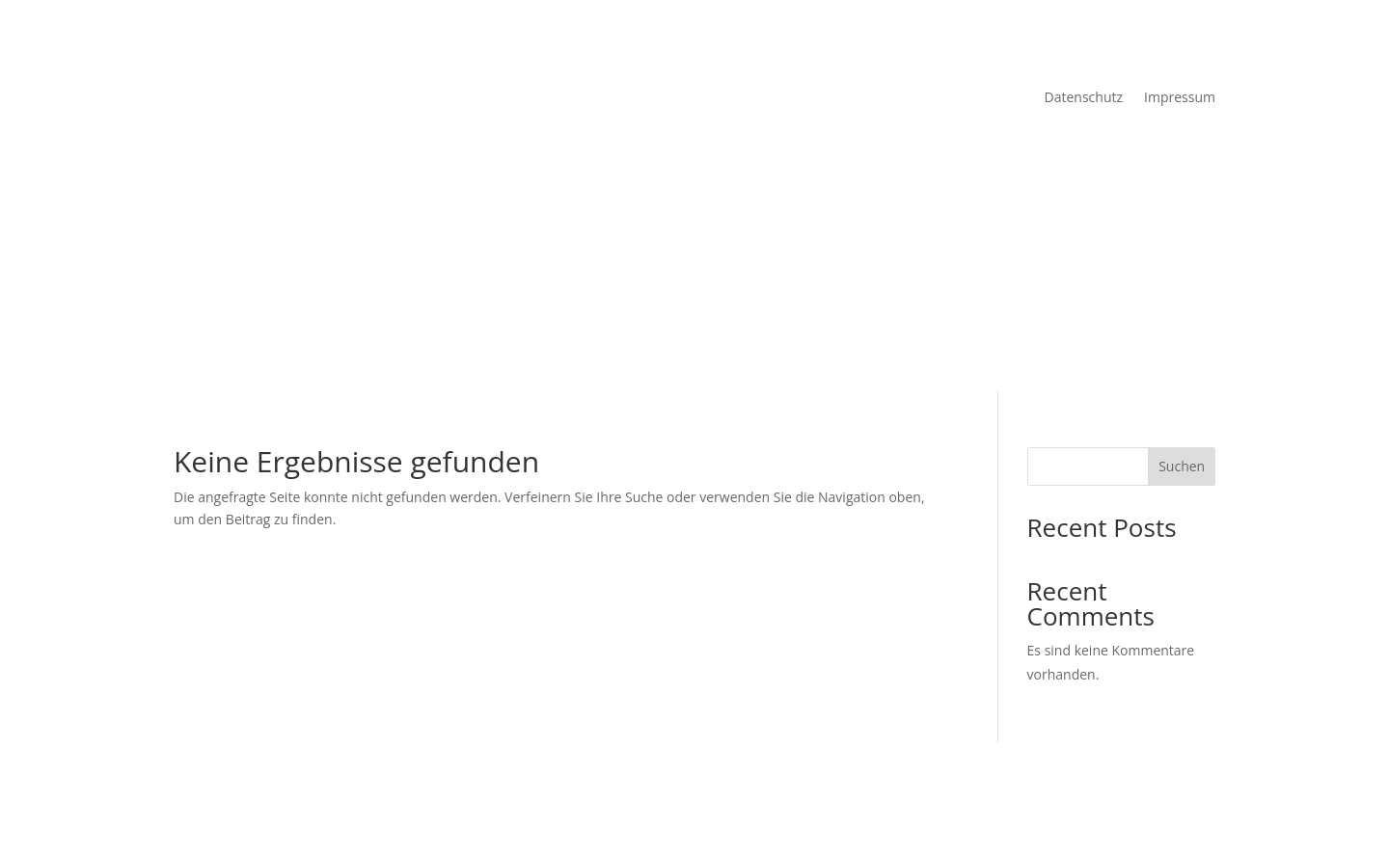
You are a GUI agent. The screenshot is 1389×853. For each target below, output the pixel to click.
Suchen (1181, 466)
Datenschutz (1084, 98)
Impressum (1179, 98)
